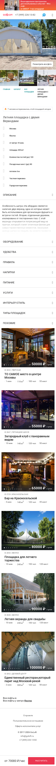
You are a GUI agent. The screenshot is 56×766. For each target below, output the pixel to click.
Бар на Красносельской (20, 498)
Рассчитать (41, 761)
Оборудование (28, 242)
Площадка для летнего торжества (20, 558)
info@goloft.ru (27, 736)
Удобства (28, 253)
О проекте (28, 715)
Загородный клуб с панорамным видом (26, 438)
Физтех (28, 700)
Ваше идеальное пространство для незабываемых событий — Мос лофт (35, 3)
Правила (28, 263)
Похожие (28, 324)
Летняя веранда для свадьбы (24, 619)
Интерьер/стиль (28, 303)
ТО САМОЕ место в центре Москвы (22, 375)
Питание (28, 283)
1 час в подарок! (37, 9)
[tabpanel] (28, 347)
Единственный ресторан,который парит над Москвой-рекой (27, 679)
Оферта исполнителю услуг (28, 726)
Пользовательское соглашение (28, 721)
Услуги (28, 293)
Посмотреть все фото (42, 64)
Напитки (28, 273)
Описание (28, 196)
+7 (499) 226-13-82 (25, 14)
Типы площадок (28, 314)
